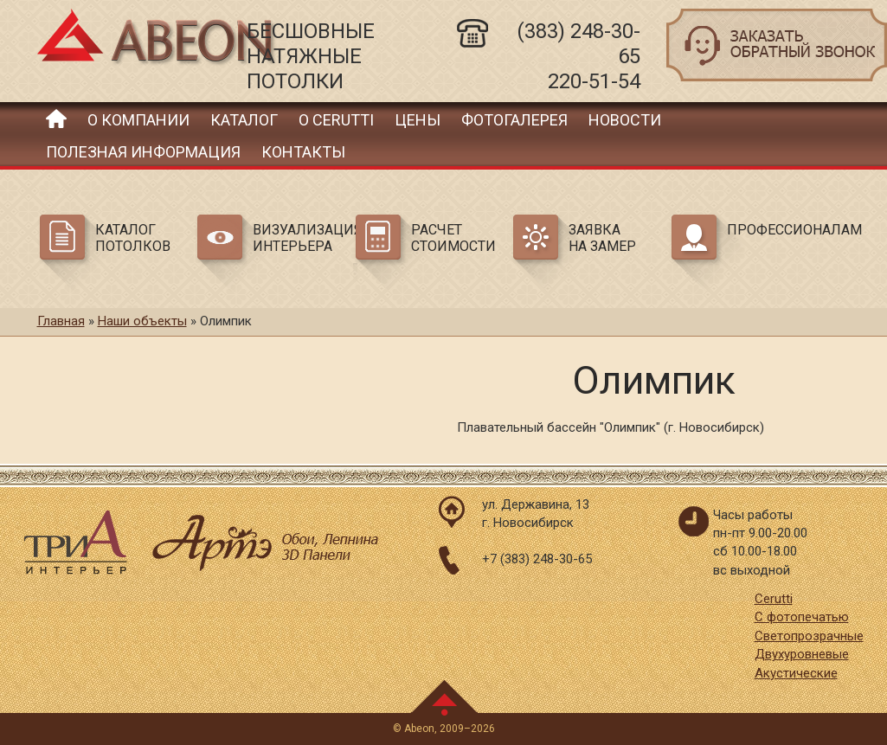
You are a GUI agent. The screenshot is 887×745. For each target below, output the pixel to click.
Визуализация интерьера (301, 238)
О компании (138, 120)
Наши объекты (142, 321)
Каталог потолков (132, 238)
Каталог (244, 120)
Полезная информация (143, 152)
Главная (56, 118)
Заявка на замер (602, 238)
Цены (417, 120)
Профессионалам (775, 230)
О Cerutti (336, 120)
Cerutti (774, 599)
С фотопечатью (802, 617)
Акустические (796, 673)
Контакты (303, 152)
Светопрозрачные (809, 636)
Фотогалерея (514, 120)
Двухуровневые (802, 654)
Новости (624, 120)
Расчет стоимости (453, 238)
